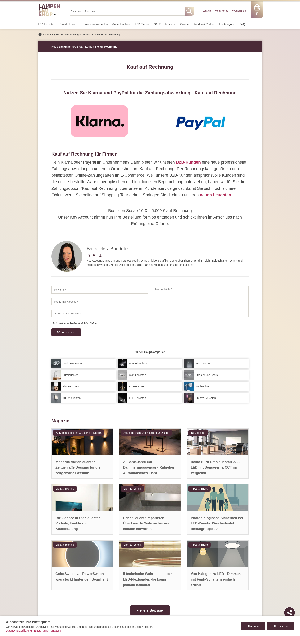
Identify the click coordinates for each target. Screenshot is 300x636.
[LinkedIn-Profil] (88, 255)
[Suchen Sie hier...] (127, 11)
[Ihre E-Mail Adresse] (99, 301)
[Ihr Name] (99, 290)
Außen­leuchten (121, 24)
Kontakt (206, 10)
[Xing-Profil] (94, 255)
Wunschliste (239, 10)
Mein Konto (221, 10)
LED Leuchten (46, 24)
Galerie (184, 24)
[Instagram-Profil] (100, 255)
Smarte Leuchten (70, 24)
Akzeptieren (280, 626)
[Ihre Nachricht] (200, 301)
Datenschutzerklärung (19, 630)
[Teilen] (289, 612)
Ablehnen (253, 626)
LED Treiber (142, 24)
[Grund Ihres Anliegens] (99, 313)
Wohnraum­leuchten (96, 24)
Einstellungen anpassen (48, 630)
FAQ (242, 24)
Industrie (170, 24)
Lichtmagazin (227, 24)
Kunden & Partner (204, 24)
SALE (157, 24)
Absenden (68, 332)
